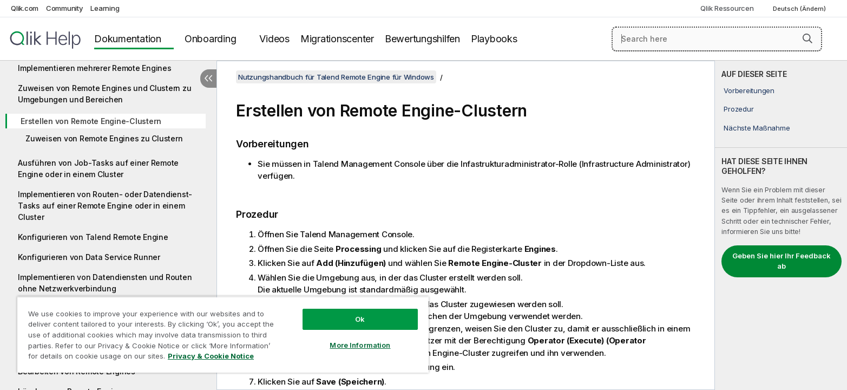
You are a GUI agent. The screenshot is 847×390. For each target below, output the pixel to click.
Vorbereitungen (749, 90)
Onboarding (211, 38)
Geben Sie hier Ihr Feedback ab (781, 261)
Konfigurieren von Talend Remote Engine (93, 237)
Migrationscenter (337, 38)
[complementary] (781, 225)
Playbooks (494, 38)
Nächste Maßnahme (757, 127)
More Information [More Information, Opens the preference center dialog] (360, 345)
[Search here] (717, 39)
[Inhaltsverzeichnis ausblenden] (208, 78)
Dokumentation (127, 38)
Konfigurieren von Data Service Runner (89, 257)
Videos (274, 38)
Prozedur (738, 109)
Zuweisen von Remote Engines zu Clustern (103, 138)
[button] (807, 38)
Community (64, 8)
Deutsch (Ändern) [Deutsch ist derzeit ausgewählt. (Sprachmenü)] (800, 8)
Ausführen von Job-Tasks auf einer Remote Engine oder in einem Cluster (98, 168)
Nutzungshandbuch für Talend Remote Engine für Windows (336, 77)
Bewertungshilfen (422, 38)
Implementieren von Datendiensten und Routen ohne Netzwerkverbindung (105, 282)
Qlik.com (24, 8)
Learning (104, 8)
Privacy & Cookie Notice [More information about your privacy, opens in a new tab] (211, 356)
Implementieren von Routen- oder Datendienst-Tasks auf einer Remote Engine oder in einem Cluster (105, 206)
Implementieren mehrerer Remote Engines (95, 68)
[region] (223, 334)
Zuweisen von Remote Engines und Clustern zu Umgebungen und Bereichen (104, 93)
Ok (360, 319)
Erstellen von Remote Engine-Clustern (91, 121)
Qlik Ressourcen (726, 8)
